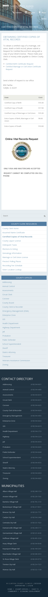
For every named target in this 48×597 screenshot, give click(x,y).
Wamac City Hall (9, 569)
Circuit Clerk (7, 294)
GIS (3, 319)
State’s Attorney (9, 352)
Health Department (10, 323)
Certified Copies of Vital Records (17, 236)
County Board (8, 303)
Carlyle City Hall (9, 517)
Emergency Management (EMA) (15, 311)
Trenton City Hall (9, 564)
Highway (6, 436)
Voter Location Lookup (12, 269)
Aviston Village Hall (10, 496)
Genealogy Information (12, 253)
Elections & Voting (10, 249)
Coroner (5, 298)
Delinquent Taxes (9, 245)
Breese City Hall (9, 512)
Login (30, 586)
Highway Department (11, 327)
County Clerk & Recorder (12, 307)
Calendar (29, 12)
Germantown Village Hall (12, 533)
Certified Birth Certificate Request (19, 64)
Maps (42, 12)
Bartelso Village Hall (10, 502)
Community (12, 591)
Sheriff (5, 348)
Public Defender (9, 340)
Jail (3, 331)
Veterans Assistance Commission (16, 360)
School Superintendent (11, 344)
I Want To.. (35, 589)
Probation (6, 336)
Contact (17, 12)
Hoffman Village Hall (10, 538)
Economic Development (30, 591)
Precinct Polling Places (11, 261)
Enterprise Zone (9, 315)
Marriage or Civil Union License (15, 257)
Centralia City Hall (9, 522)
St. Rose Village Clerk (11, 559)
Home (10, 589)
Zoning (5, 364)
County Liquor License (11, 241)
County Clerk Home (10, 228)
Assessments (7, 290)
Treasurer (6, 356)
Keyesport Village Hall (11, 549)
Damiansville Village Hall (12, 528)
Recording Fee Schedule (12, 265)
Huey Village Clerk (10, 543)
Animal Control (8, 286)
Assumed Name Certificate (13, 232)
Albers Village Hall (10, 491)
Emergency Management (12, 416)
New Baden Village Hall (11, 554)
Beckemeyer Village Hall (12, 507)
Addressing (7, 282)
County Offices (21, 589)
